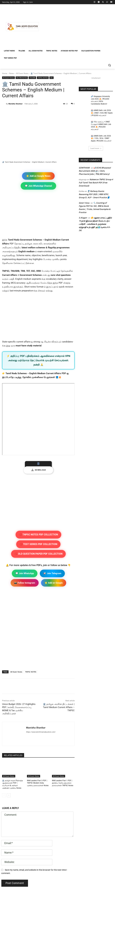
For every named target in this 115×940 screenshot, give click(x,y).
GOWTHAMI (84, 167)
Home (4, 73)
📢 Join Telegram (52, 573)
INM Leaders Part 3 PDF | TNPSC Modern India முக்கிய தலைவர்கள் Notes (38, 783)
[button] (109, 65)
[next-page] (9, 795)
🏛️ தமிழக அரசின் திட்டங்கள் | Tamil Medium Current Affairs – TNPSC (59, 707)
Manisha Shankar (15, 104)
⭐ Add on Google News (38, 176)
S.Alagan (83, 217)
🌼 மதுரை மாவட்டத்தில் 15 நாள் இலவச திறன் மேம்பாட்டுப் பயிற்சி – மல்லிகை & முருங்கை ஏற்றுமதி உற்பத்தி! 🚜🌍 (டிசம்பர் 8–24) (95, 224)
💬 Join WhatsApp (24, 573)
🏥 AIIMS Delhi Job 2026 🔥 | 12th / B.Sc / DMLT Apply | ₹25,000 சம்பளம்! (101, 138)
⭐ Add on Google (54, 582)
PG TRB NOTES (22, 77)
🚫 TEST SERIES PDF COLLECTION (38, 544)
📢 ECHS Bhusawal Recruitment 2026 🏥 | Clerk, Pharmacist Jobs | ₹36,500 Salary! (95, 170)
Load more (95, 148)
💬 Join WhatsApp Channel (38, 186)
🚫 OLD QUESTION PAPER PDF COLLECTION (38, 553)
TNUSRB (32, 77)
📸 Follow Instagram (24, 582)
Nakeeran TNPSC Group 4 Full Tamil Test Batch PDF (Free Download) (96, 182)
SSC (51, 77)
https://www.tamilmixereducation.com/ (41, 732)
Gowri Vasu (84, 202)
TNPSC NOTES (43, 77)
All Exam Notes (22, 73)
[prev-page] (4, 795)
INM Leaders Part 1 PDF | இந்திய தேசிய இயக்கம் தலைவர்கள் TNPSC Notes (62, 783)
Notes (11, 73)
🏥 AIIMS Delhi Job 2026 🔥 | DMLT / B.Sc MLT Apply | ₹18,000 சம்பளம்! (102, 113)
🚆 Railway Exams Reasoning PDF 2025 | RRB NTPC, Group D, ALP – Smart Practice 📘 (94, 194)
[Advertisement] (78, 27)
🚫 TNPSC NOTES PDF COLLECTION (38, 534)
